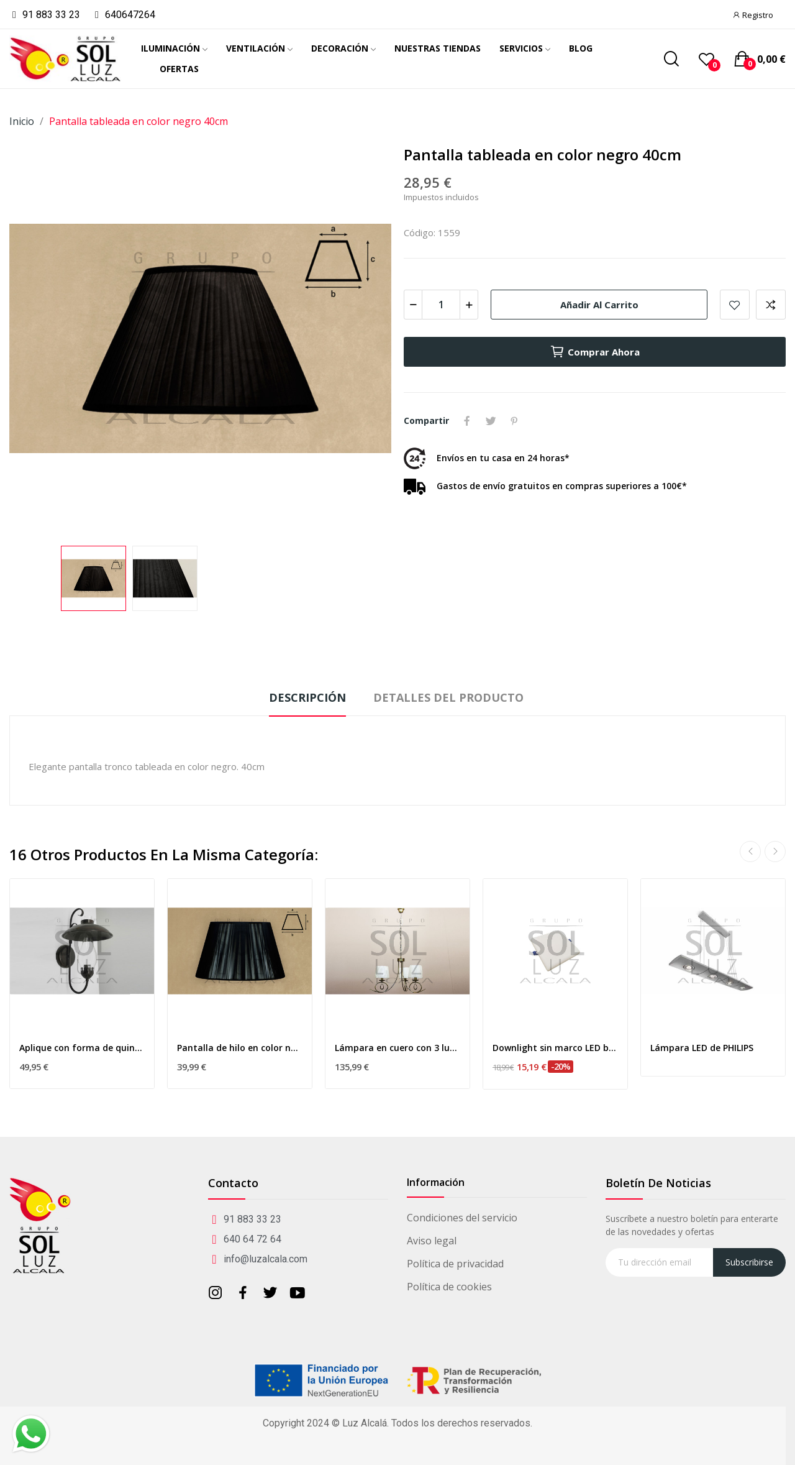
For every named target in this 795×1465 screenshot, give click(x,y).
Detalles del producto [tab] (448, 697)
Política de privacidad (455, 1263)
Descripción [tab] (307, 697)
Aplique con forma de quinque (82, 1048)
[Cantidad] (441, 304)
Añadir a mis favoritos (735, 304)
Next (775, 851)
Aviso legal (432, 1240)
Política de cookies (449, 1286)
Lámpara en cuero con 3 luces (397, 1048)
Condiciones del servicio (462, 1217)
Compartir (467, 420)
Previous (750, 851)
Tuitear (490, 420)
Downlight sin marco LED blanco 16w (555, 1048)
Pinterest (514, 420)
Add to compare (771, 304)
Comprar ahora (595, 351)
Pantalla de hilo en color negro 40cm (239, 1048)
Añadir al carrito (599, 304)
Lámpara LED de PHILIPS (701, 1048)
